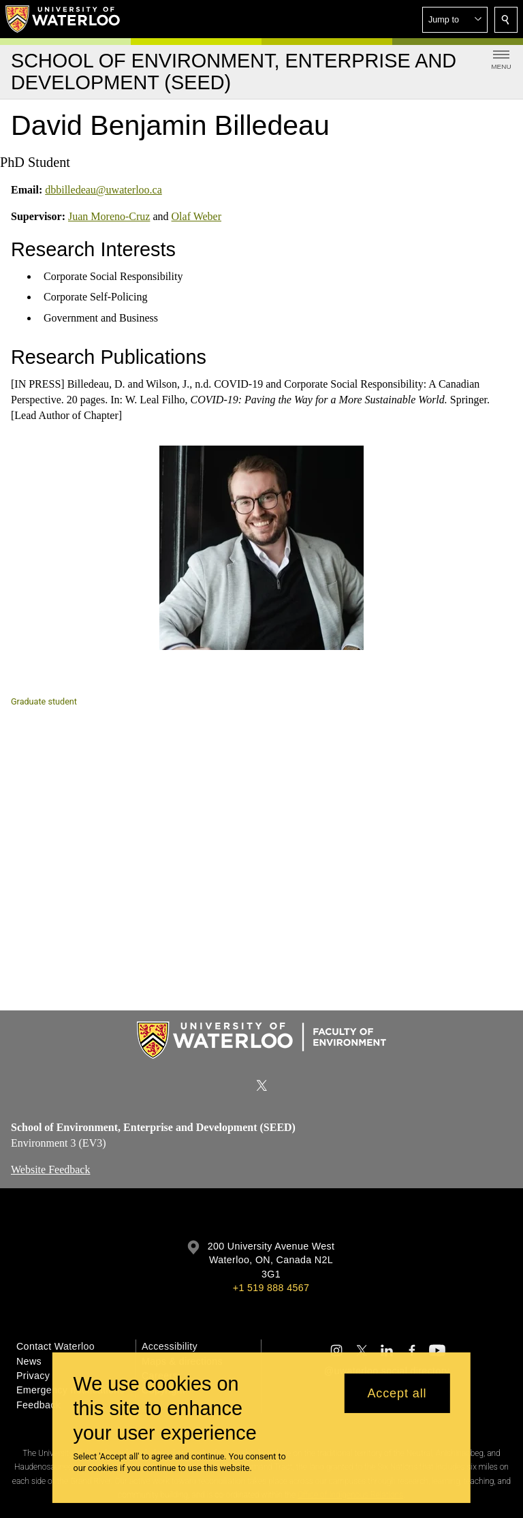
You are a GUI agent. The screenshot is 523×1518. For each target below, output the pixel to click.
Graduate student (44, 701)
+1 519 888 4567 (271, 1287)
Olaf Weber (197, 216)
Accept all (396, 1393)
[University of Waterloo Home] (63, 19)
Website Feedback (50, 1169)
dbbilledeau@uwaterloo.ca (103, 190)
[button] (455, 19)
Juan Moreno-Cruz (109, 216)
